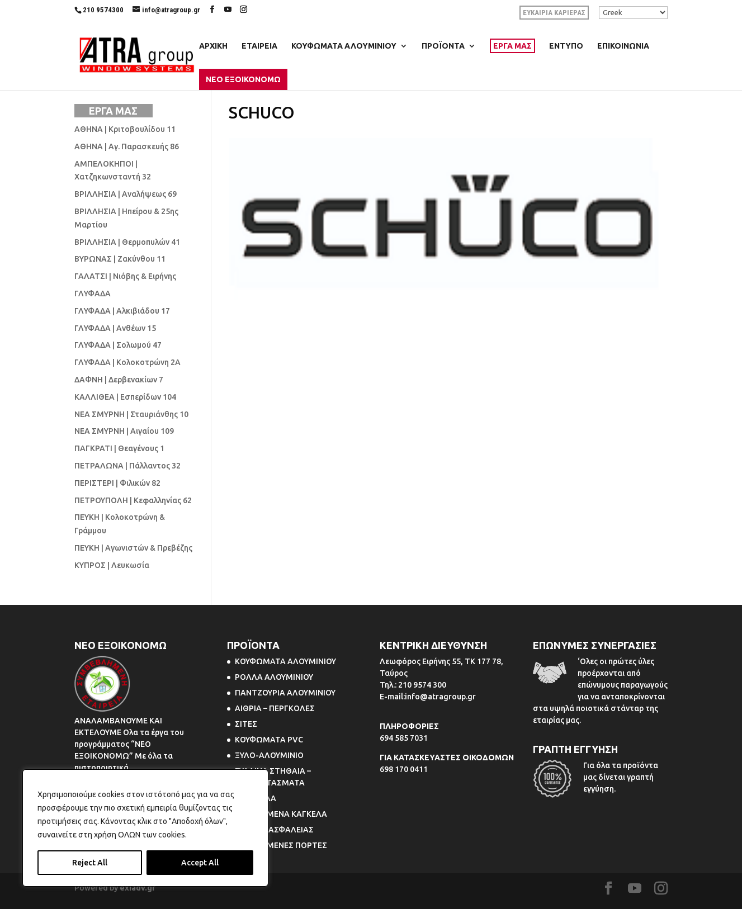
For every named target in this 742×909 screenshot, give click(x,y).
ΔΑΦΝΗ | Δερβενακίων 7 (118, 379)
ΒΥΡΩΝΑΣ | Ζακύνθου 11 (120, 258)
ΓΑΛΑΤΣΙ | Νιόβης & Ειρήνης (125, 276)
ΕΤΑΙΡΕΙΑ (259, 46)
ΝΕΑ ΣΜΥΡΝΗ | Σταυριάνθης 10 (131, 414)
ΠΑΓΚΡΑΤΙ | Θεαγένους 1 (119, 448)
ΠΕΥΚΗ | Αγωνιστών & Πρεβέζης (133, 547)
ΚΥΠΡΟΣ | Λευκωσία (111, 565)
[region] (145, 828)
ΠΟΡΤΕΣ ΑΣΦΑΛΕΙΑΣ (274, 829)
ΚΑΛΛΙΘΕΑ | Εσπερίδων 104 (125, 396)
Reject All (89, 862)
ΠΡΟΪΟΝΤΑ (443, 46)
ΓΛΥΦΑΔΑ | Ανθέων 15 (115, 328)
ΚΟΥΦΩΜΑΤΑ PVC (269, 739)
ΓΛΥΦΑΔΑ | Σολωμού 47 (118, 344)
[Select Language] (633, 12)
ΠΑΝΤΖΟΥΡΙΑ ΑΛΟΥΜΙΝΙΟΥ (285, 692)
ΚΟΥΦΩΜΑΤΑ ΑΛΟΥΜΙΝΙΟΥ (343, 46)
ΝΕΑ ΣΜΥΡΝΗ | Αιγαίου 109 (124, 431)
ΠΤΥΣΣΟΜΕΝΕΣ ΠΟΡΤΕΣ (281, 845)
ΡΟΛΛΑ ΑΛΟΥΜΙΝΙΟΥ (274, 677)
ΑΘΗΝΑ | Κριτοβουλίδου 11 (125, 129)
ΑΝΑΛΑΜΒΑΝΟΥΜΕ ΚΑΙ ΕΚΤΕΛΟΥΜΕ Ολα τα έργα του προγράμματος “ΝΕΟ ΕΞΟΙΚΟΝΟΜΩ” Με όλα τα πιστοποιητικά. (129, 744)
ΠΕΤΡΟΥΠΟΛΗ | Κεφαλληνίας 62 (133, 500)
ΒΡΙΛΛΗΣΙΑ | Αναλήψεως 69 (125, 194)
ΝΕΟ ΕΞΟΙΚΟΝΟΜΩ (243, 79)
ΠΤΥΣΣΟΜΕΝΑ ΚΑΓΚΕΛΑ (281, 813)
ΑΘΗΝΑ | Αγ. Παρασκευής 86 (126, 146)
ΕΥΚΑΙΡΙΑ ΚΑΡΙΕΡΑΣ (554, 12)
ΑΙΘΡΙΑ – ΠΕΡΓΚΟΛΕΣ (275, 708)
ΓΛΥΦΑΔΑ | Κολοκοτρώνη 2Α (127, 362)
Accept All (200, 862)
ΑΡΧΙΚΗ (213, 46)
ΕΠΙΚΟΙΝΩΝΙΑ (623, 46)
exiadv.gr (137, 887)
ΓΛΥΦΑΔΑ (92, 293)
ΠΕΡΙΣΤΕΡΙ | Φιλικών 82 (117, 483)
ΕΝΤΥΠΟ (566, 46)
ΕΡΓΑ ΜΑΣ (512, 45)
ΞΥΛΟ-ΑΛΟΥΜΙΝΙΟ (269, 755)
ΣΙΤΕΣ (246, 723)
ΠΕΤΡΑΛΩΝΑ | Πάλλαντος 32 (127, 465)
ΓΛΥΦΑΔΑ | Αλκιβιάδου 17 (122, 310)
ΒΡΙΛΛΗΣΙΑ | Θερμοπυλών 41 (127, 242)
